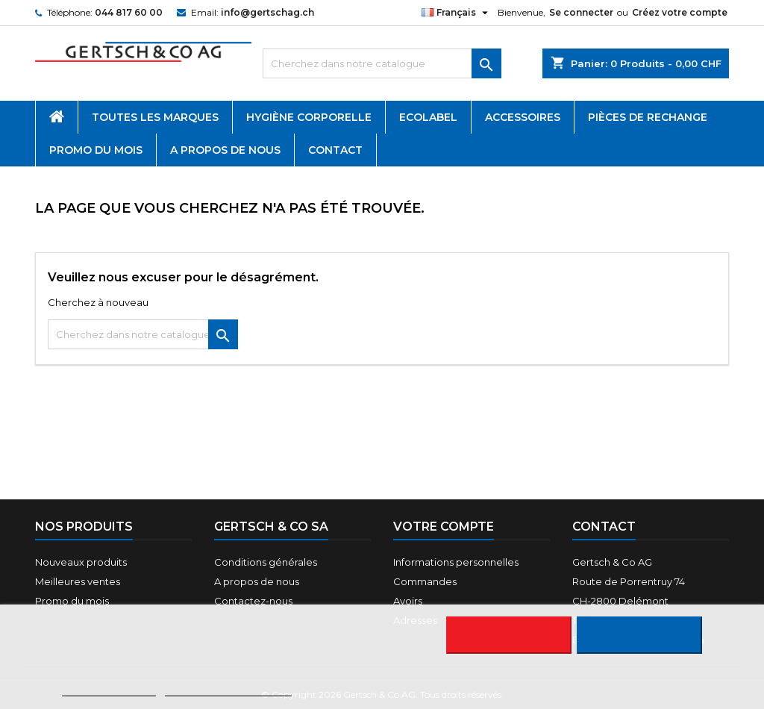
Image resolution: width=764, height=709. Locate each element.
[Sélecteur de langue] (457, 12)
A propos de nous (225, 150)
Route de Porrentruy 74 (628, 581)
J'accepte (639, 635)
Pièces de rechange (647, 117)
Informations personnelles (456, 562)
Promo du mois (96, 150)
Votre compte (443, 526)
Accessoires (522, 117)
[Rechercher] (382, 63)
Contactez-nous (253, 601)
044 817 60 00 (129, 12)
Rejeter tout (508, 635)
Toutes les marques (155, 117)
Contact (335, 150)
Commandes (425, 581)
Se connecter (581, 12)
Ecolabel (428, 117)
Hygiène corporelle (309, 117)
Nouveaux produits (81, 562)
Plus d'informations (109, 689)
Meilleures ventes (77, 581)
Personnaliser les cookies (228, 689)
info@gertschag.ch (267, 12)
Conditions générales (265, 562)
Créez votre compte (679, 12)
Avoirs (407, 601)
